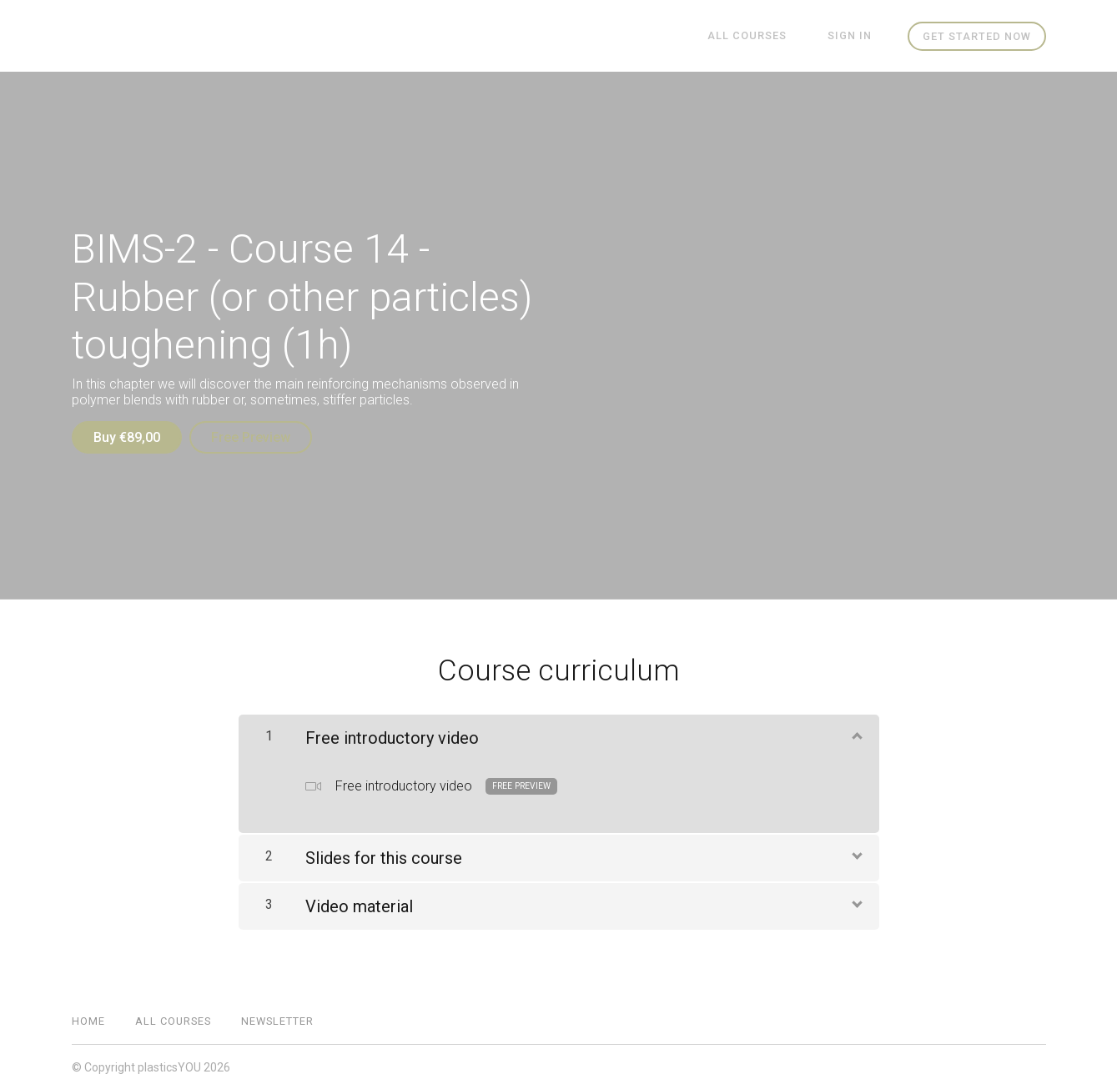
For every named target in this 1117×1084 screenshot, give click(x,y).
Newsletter (277, 1015)
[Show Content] (856, 729)
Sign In (855, 36)
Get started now (977, 36)
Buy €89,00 (126, 437)
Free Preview (256, 437)
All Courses (763, 36)
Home (88, 1015)
